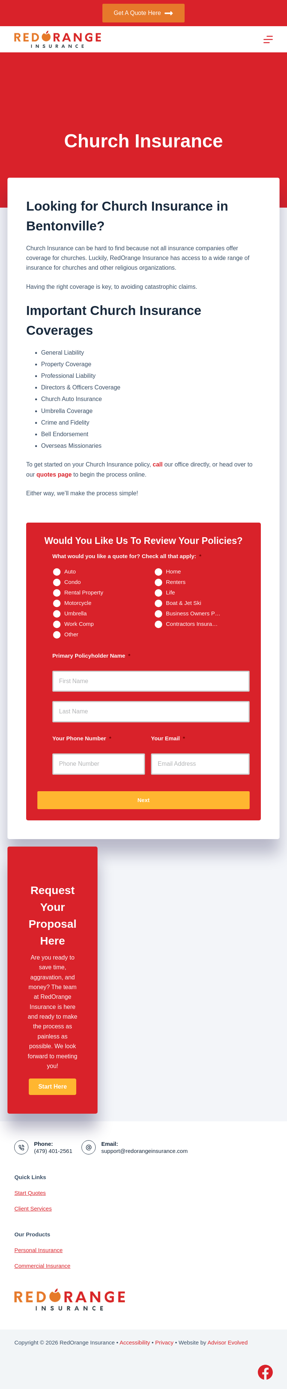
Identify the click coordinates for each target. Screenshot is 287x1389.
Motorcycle (78, 603)
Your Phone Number (81, 738)
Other (71, 634)
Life (170, 592)
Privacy (164, 1342)
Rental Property (83, 592)
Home (173, 571)
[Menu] (268, 39)
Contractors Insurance (193, 624)
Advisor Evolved (227, 1342)
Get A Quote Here (143, 13)
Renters (176, 582)
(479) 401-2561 (53, 1151)
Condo (72, 582)
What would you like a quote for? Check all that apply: (126, 556)
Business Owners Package (196, 613)
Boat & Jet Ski (183, 603)
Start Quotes (30, 1193)
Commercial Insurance (42, 1266)
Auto (70, 571)
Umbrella (75, 613)
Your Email (168, 738)
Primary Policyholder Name (91, 655)
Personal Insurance (38, 1250)
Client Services (33, 1208)
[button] (52, 1087)
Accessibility (135, 1342)
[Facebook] (265, 1372)
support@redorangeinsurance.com (144, 1151)
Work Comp (79, 624)
